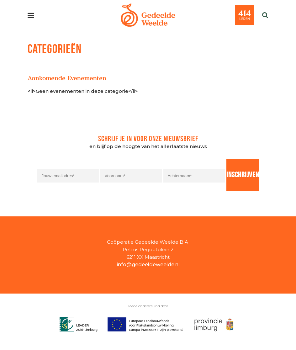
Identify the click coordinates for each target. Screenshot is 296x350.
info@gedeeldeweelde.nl (148, 265)
